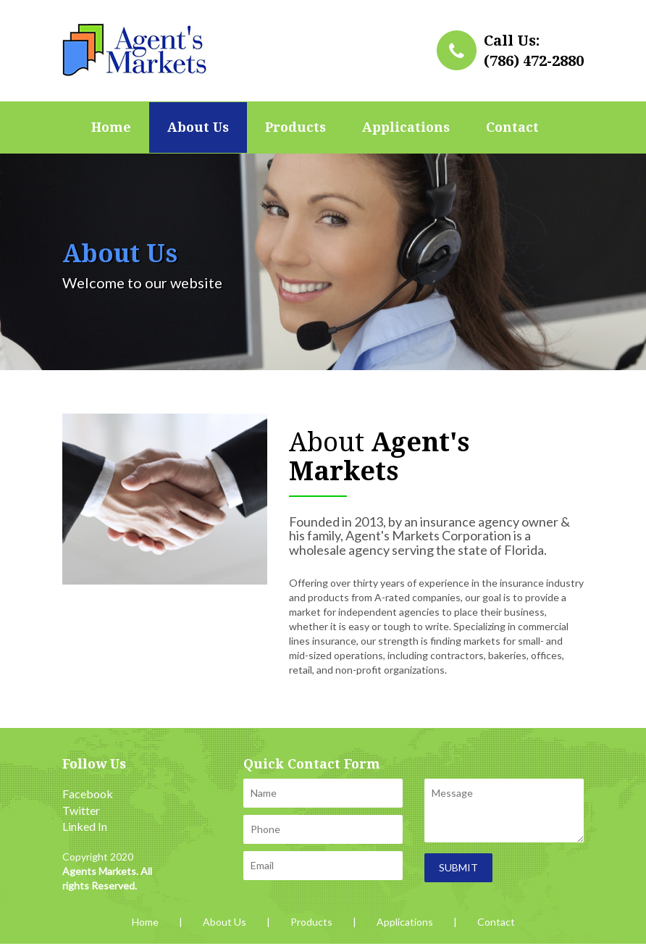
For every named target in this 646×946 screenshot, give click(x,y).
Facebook (87, 793)
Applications (406, 127)
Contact (512, 127)
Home (111, 127)
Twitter (81, 810)
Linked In (84, 826)
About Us (198, 127)
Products (295, 127)
